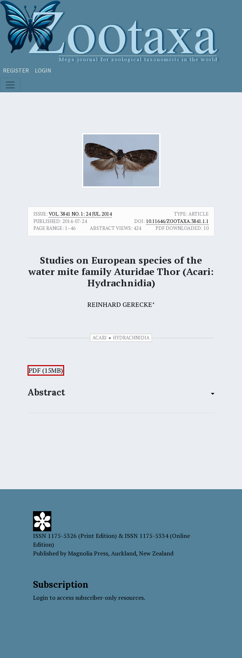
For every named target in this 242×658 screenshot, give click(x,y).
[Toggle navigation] (10, 85)
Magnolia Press (88, 553)
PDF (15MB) (46, 370)
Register (16, 70)
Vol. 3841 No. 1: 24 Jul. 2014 (80, 214)
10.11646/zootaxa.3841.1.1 (177, 221)
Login (43, 70)
